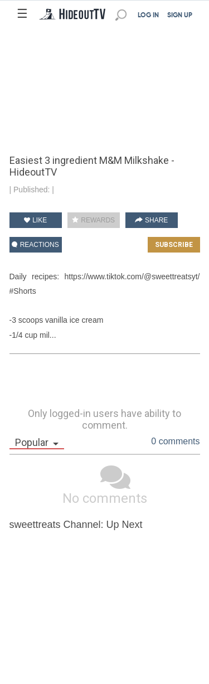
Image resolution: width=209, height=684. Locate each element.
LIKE (35, 220)
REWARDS (93, 220)
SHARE (151, 220)
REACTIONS (35, 245)
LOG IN (148, 15)
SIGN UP (179, 15)
